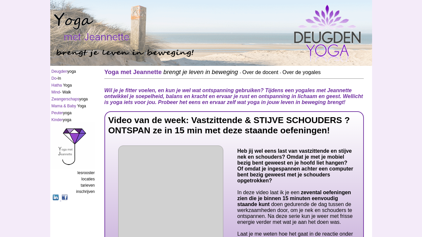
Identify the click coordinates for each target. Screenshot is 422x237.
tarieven (88, 185)
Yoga (62, 85)
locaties (88, 179)
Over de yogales (301, 72)
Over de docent (261, 72)
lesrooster (86, 173)
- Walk (61, 92)
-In (56, 78)
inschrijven (85, 191)
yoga (64, 71)
